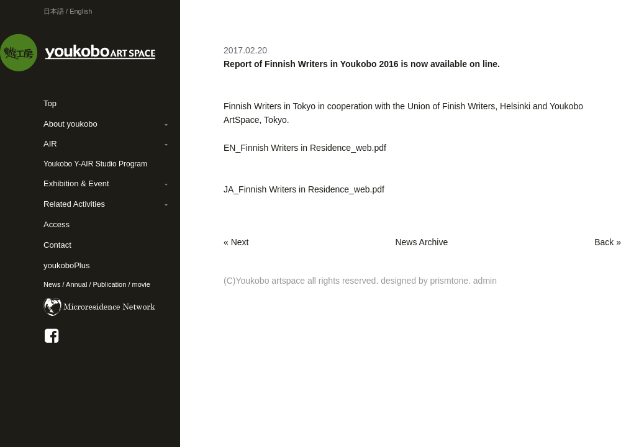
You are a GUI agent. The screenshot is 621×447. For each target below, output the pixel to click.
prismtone (449, 281)
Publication (110, 284)
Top (50, 103)
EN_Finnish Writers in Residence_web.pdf (305, 148)
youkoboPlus (66, 265)
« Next (236, 242)
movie (141, 284)
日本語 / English (67, 11)
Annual (76, 284)
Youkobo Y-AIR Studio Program (95, 164)
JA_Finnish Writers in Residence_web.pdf (304, 189)
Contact (57, 245)
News (52, 284)
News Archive (421, 242)
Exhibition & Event (76, 183)
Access (56, 224)
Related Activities (74, 204)
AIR (50, 143)
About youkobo (70, 124)
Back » (607, 242)
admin (485, 281)
